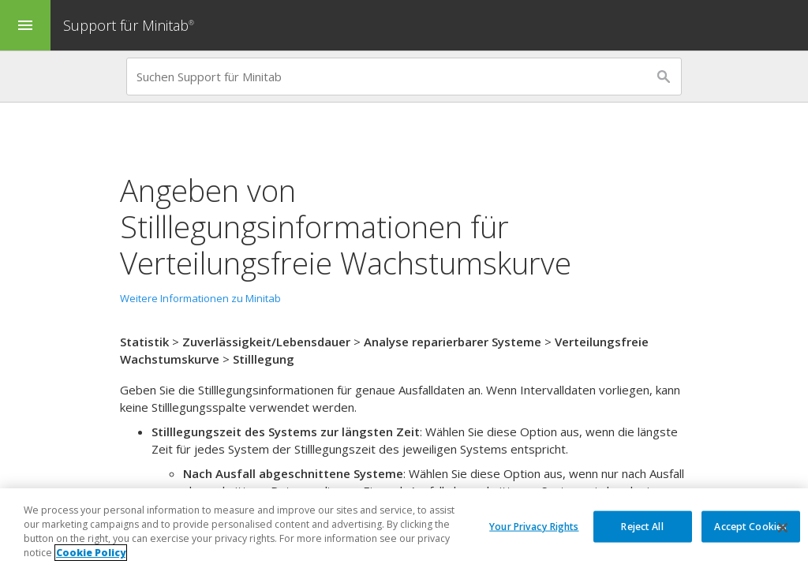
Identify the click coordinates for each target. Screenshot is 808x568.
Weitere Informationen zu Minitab (200, 298)
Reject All (642, 525)
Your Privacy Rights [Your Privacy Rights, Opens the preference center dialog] (533, 525)
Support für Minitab (130, 25)
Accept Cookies (750, 525)
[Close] (782, 527)
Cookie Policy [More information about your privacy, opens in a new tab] (90, 552)
